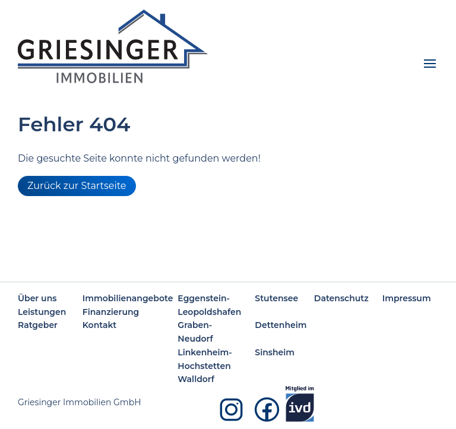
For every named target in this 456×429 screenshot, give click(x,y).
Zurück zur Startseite (76, 185)
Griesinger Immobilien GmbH (79, 402)
